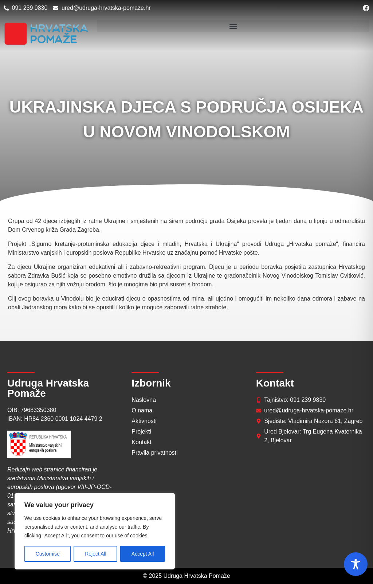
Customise (48, 554)
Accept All (142, 554)
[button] (233, 26)
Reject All (95, 554)
